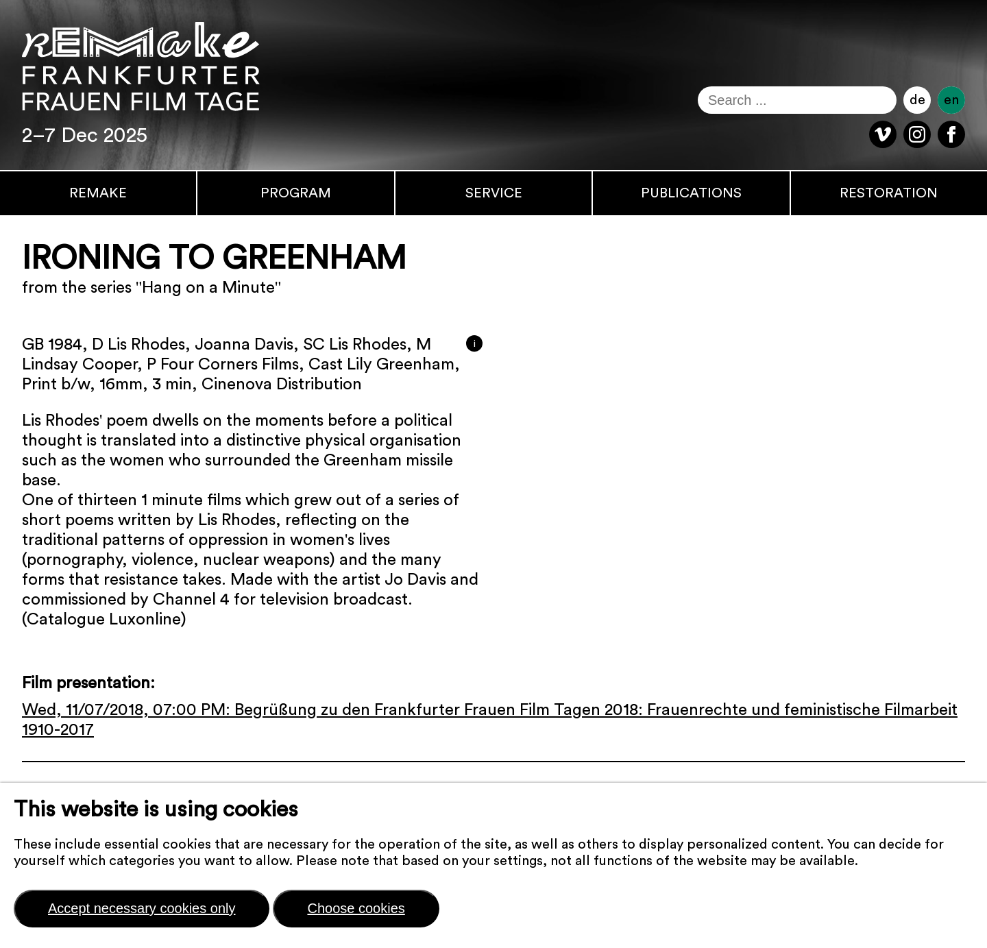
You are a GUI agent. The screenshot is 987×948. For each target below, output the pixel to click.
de (917, 100)
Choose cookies (355, 908)
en (951, 100)
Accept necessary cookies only (141, 908)
